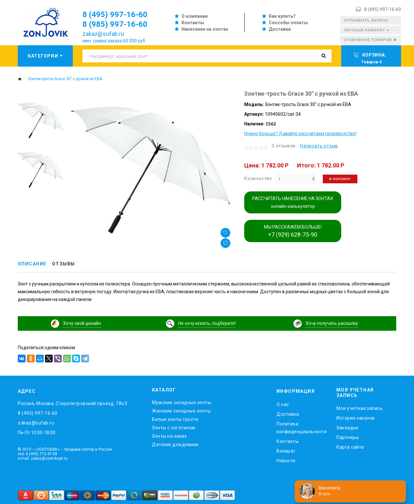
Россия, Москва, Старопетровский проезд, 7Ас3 (72, 403)
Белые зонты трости (175, 419)
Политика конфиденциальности (302, 427)
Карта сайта (350, 447)
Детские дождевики (175, 444)
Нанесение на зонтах (204, 29)
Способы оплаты (288, 22)
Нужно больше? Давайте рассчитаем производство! (300, 133)
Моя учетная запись (359, 408)
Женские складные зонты (181, 410)
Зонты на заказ (169, 436)
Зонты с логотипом (173, 427)
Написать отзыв (319, 145)
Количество (258, 178)
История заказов (355, 418)
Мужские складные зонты (181, 402)
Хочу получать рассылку (332, 323)
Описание (32, 264)
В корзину (340, 179)
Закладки (347, 427)
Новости (286, 460)
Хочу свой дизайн (82, 323)
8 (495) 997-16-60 (382, 9)
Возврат (286, 451)
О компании (194, 16)
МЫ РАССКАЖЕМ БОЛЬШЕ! (293, 231)
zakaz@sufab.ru (103, 33)
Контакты (192, 22)
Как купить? (282, 16)
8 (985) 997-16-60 (114, 24)
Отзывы (63, 264)
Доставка (280, 29)
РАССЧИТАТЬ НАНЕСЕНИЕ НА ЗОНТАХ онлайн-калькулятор (292, 202)
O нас (283, 404)
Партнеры (347, 437)
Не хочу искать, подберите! (207, 323)
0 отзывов (284, 145)
